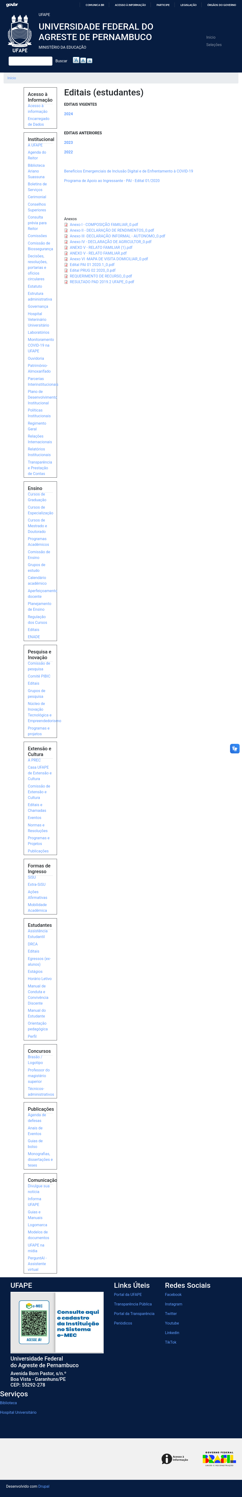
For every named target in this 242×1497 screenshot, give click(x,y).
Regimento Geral (37, 426)
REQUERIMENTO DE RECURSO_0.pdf (101, 276)
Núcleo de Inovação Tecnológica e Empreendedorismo (44, 712)
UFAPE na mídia (36, 1248)
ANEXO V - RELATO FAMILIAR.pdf (98, 253)
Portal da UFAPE (128, 1294)
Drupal (43, 1486)
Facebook (173, 1294)
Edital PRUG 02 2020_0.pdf (93, 270)
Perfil (32, 1036)
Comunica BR (95, 5)
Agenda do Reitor (37, 155)
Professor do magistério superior (39, 1076)
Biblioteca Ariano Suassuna (36, 171)
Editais (33, 629)
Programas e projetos (39, 731)
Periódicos (123, 1323)
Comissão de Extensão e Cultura (39, 792)
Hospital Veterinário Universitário (38, 320)
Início (211, 37)
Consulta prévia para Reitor (37, 223)
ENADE (34, 637)
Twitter (171, 1313)
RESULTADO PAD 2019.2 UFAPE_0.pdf (102, 282)
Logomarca (37, 1225)
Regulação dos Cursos (37, 620)
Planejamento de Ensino (39, 606)
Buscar (62, 61)
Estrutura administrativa (40, 296)
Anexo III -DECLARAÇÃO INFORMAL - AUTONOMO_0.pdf (117, 236)
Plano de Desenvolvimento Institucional (42, 397)
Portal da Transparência (134, 1313)
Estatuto (35, 286)
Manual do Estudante (37, 1013)
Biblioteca (8, 1403)
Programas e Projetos (39, 841)
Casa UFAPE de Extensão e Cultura (40, 773)
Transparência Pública (133, 1304)
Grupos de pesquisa (36, 694)
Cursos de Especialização (40, 510)
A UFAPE (35, 145)
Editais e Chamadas (37, 808)
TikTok (170, 1342)
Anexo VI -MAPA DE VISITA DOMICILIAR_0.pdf (109, 259)
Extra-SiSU (36, 884)
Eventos (34, 817)
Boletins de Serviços (37, 187)
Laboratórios (38, 332)
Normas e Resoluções (38, 828)
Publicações (38, 851)
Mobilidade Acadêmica (37, 907)
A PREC (34, 760)
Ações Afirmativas (37, 895)
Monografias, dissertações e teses (40, 1160)
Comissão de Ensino (39, 555)
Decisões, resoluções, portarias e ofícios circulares (37, 267)
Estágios (35, 971)
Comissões (37, 236)
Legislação (188, 5)
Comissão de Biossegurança (40, 246)
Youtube (172, 1323)
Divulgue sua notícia (39, 1189)
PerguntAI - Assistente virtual (37, 1264)
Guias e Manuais (35, 1215)
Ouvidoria (36, 358)
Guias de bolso (35, 1144)
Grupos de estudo (36, 568)
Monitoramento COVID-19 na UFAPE (41, 345)
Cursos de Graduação (37, 497)
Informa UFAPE (34, 1202)
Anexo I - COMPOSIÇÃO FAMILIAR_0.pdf (104, 224)
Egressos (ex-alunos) (39, 961)
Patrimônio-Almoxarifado (39, 368)
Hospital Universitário (18, 1412)
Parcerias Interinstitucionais (43, 381)
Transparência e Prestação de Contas (40, 468)
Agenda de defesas (37, 1118)
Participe (163, 5)
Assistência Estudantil (38, 934)
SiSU (32, 877)
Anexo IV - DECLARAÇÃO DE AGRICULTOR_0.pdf (111, 242)
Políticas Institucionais (39, 413)
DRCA (33, 944)
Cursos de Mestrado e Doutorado (37, 526)
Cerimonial (37, 197)
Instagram (173, 1304)
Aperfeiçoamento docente (42, 594)
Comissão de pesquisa (39, 666)
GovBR (12, 5)
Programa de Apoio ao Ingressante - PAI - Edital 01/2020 (112, 180)
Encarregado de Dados (38, 121)
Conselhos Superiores (37, 207)
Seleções (214, 44)
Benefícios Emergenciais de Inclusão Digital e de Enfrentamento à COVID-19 (128, 171)
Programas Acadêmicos (38, 542)
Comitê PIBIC (39, 676)
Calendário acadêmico (37, 580)
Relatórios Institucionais (39, 452)
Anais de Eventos (35, 1131)
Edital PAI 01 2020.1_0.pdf (92, 264)
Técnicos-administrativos (41, 1091)
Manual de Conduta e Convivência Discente (38, 995)
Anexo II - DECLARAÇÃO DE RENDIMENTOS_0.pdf (112, 230)
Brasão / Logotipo (35, 1060)
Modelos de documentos (38, 1235)
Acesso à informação (130, 5)
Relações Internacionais (40, 439)
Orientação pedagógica (38, 1026)
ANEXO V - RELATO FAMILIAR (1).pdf (101, 247)
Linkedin (172, 1332)
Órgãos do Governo (221, 5)
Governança (38, 306)
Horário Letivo (40, 978)
